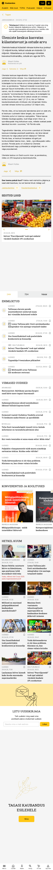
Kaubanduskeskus (29, 188)
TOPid (22, 8)
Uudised (11, 306)
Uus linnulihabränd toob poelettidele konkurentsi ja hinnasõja (13, 643)
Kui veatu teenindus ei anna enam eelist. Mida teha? (26, 439)
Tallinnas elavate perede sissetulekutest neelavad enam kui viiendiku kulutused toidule (22, 312)
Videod (39, 8)
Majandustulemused (11, 560)
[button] (21, 724)
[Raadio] (22, 866)
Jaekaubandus (8, 188)
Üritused (47, 8)
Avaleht (5, 8)
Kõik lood (14, 8)
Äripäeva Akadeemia (10, 524)
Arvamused (6, 388)
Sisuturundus (18, 345)
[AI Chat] (38, 866)
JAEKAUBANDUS (8, 20)
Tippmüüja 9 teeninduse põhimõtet (24, 360)
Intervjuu (6, 424)
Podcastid (30, 8)
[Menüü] (4, 866)
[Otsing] (30, 866)
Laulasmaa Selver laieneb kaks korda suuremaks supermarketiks (13, 675)
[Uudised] (13, 866)
